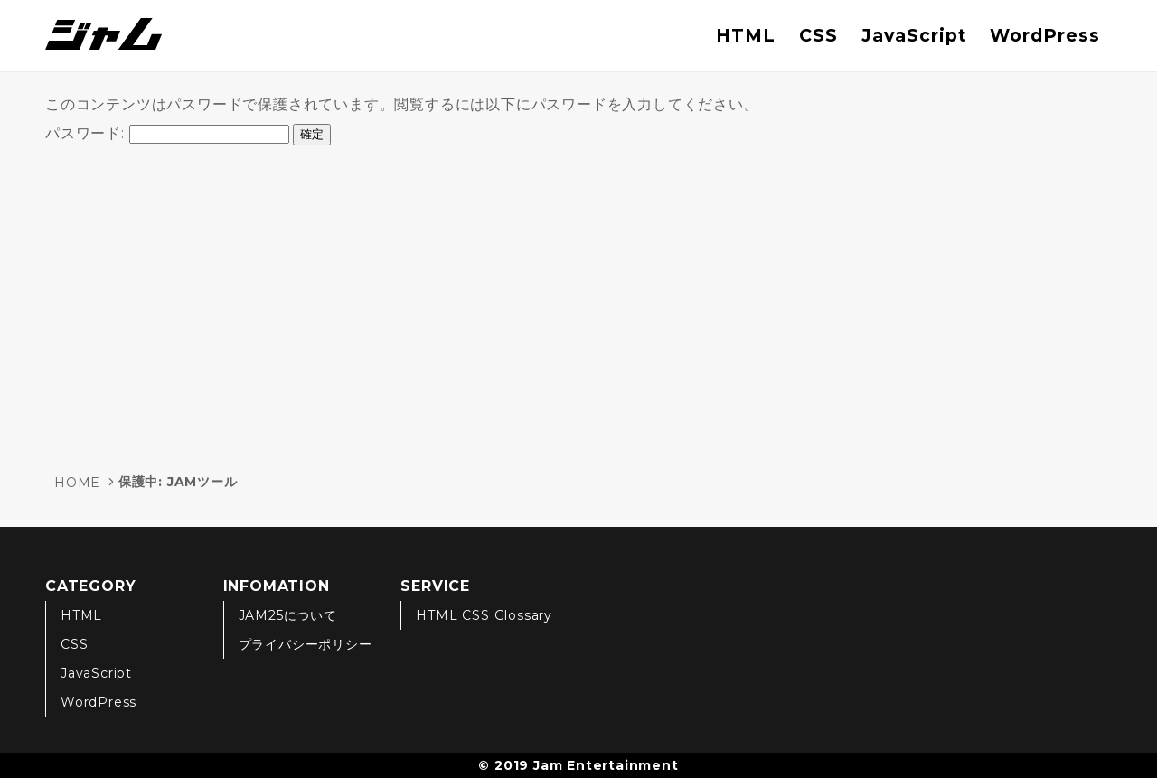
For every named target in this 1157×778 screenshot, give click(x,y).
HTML (746, 35)
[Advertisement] (578, 301)
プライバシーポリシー (305, 644)
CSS (818, 35)
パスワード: (167, 133)
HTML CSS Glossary (484, 615)
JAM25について (288, 615)
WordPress (1045, 35)
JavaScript (914, 35)
